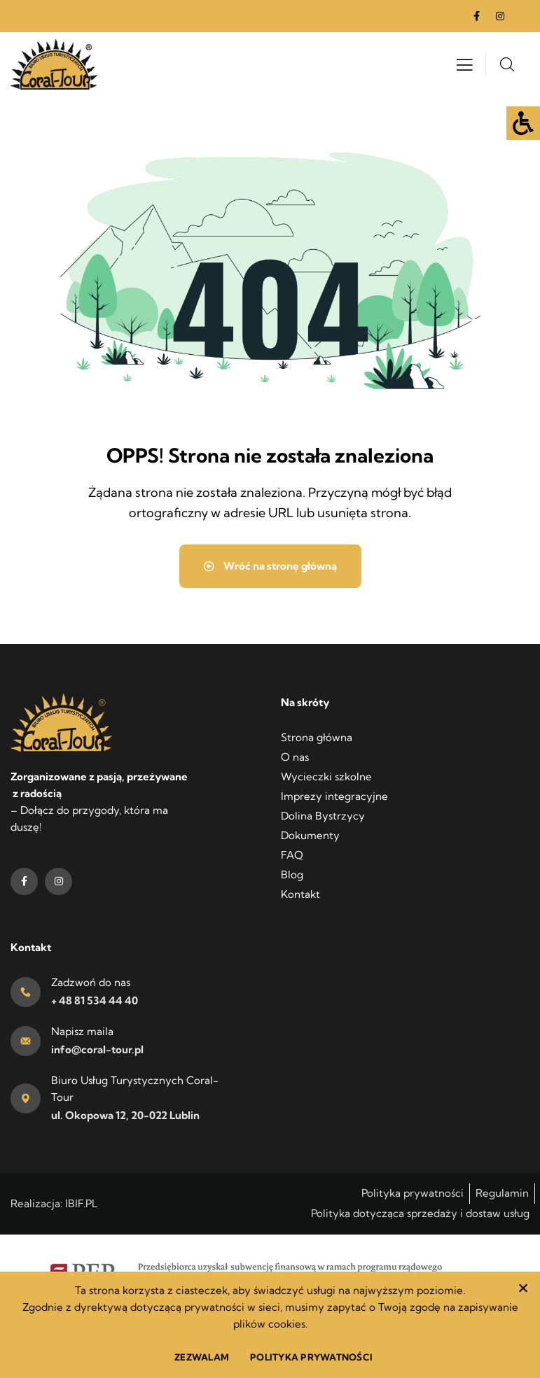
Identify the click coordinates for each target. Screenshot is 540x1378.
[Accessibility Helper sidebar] (523, 123)
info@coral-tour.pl (97, 1049)
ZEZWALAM (201, 1357)
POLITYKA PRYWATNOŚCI (311, 1357)
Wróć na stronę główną (270, 565)
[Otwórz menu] (464, 69)
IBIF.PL (81, 1203)
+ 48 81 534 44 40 (94, 1000)
